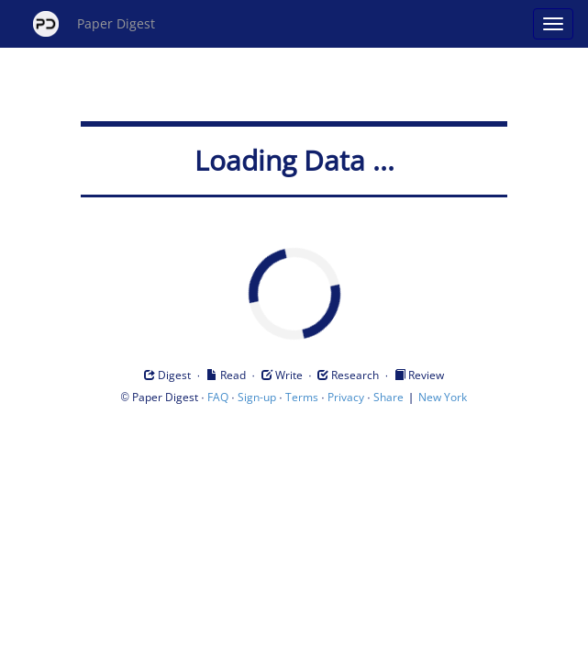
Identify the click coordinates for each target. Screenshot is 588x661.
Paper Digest (94, 24)
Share (388, 397)
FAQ (217, 397)
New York (442, 397)
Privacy (345, 397)
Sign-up (257, 397)
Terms (301, 397)
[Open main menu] (553, 23)
